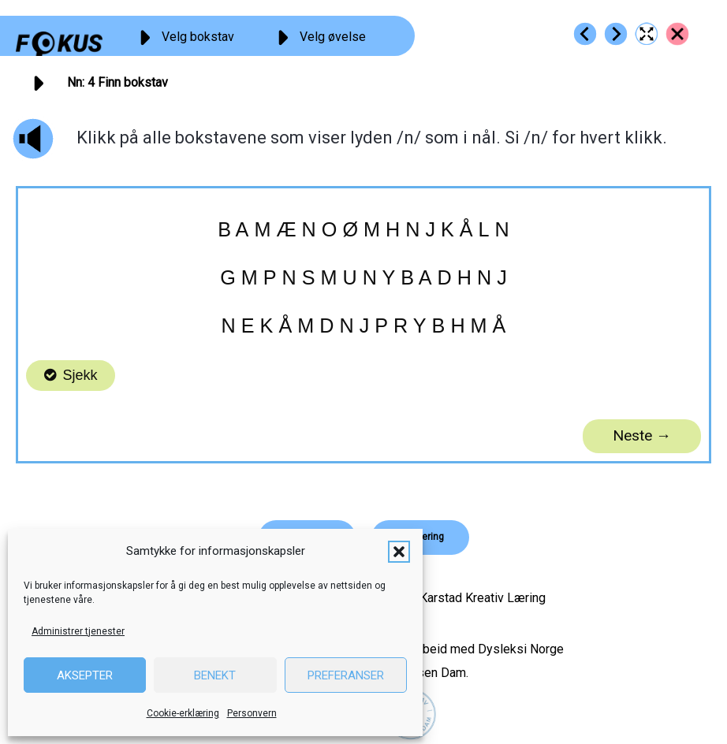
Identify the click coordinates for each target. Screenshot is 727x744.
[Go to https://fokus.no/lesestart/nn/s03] (585, 33)
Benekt (215, 675)
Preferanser (346, 675)
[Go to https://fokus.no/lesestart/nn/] (677, 33)
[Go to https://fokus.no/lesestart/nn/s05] (615, 33)
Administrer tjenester (78, 631)
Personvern (252, 713)
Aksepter (85, 675)
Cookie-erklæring (183, 713)
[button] (399, 552)
